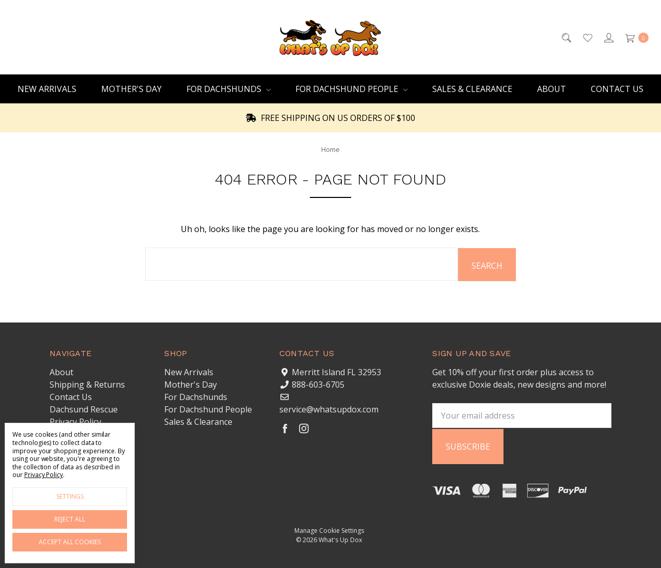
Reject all (69, 519)
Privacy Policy (75, 421)
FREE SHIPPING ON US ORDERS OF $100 (330, 118)
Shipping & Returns (87, 384)
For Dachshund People (351, 89)
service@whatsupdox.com (329, 409)
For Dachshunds (228, 89)
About (551, 89)
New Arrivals (47, 89)
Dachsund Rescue (84, 409)
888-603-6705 (318, 384)
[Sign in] (608, 37)
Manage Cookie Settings (329, 529)
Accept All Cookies (70, 542)
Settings (70, 496)
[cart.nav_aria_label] (634, 37)
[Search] (565, 37)
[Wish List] (586, 37)
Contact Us (617, 89)
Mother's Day (131, 89)
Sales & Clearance (472, 89)
